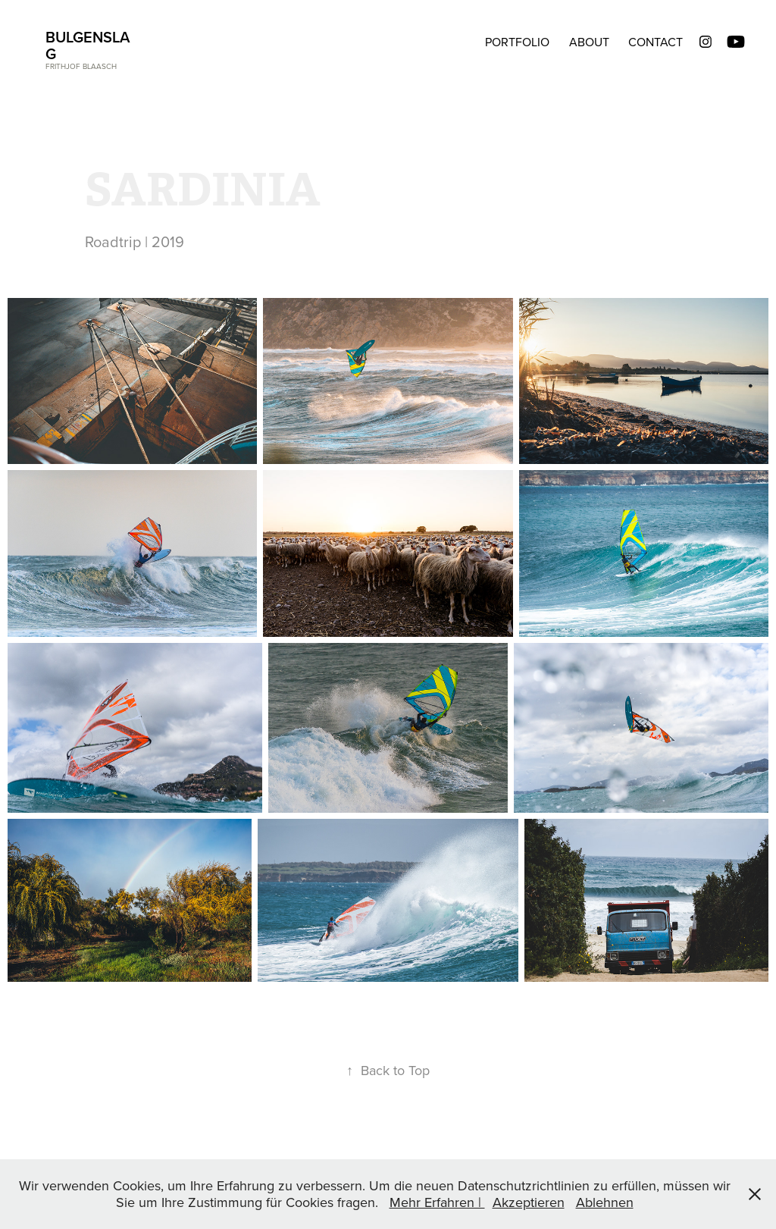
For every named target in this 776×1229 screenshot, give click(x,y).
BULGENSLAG (87, 45)
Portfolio (517, 41)
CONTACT (655, 41)
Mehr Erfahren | (437, 1202)
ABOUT (589, 41)
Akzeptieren (529, 1202)
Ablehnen (605, 1202)
